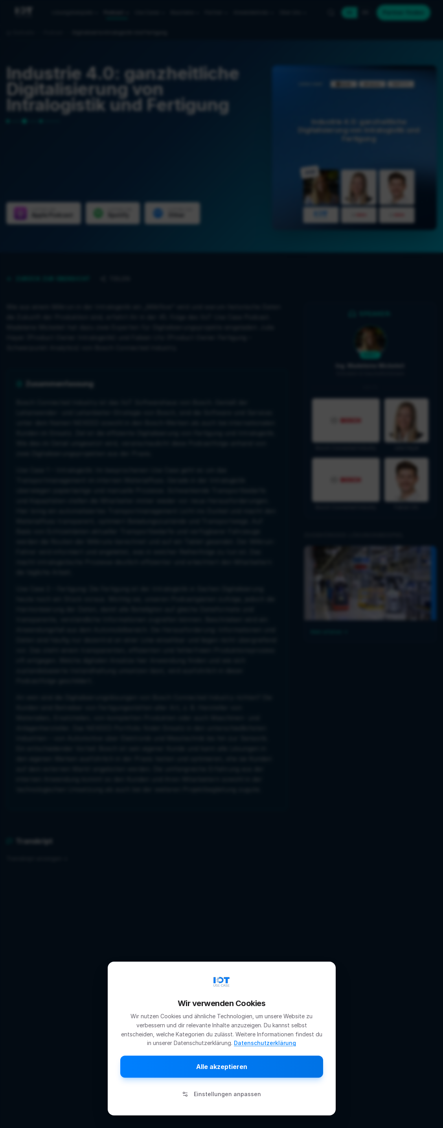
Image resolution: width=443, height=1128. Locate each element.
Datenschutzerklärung (265, 1043)
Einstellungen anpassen (221, 1094)
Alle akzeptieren (221, 1067)
